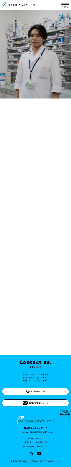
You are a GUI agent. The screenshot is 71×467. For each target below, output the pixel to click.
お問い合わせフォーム (36, 403)
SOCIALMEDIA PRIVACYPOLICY (35, 446)
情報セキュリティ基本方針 (35, 442)
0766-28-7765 (35, 391)
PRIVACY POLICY (35, 438)
